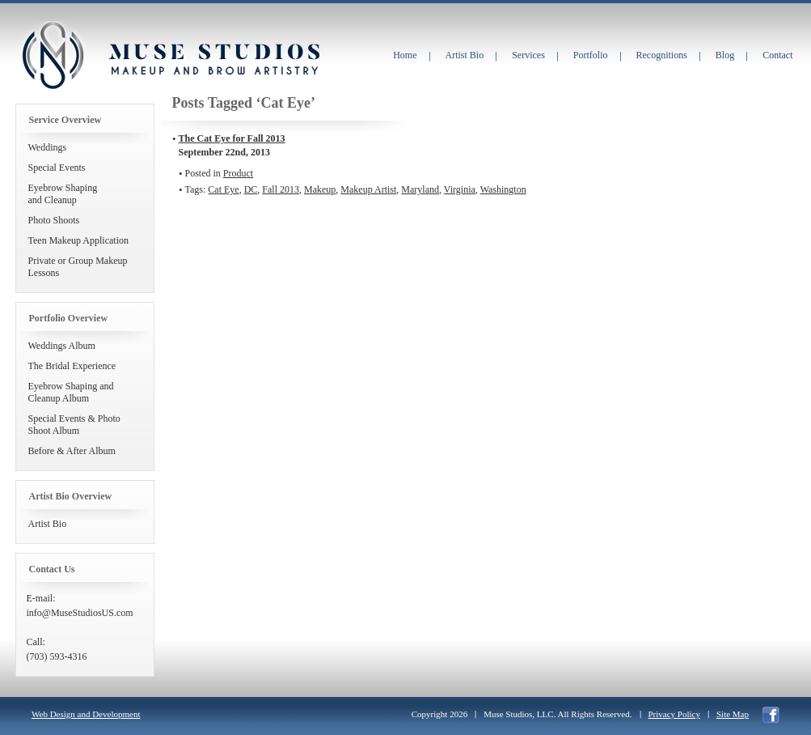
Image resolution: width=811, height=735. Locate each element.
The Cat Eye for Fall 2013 (232, 138)
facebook (770, 715)
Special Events (57, 167)
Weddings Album (61, 345)
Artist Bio (47, 523)
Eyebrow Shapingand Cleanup (63, 194)
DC (251, 189)
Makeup (320, 189)
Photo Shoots (54, 220)
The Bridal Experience (72, 366)
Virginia (459, 189)
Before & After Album (72, 451)
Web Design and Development (86, 714)
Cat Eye (223, 189)
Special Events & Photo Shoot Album (74, 424)
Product (238, 173)
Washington (503, 189)
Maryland (420, 189)
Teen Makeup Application (78, 240)
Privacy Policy (674, 714)
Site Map (732, 714)
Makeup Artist (368, 189)
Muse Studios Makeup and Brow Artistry (52, 55)
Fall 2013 (280, 189)
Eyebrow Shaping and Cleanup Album (71, 392)
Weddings (47, 147)
